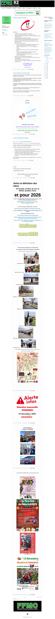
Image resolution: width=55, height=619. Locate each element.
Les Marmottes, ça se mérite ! (48, 33)
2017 (46, 72)
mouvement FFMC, (17, 141)
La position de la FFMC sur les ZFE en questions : (48, 28)
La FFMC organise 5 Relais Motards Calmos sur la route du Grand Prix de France (48, 26)
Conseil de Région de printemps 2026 (21, 73)
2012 (46, 78)
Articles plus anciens (39, 597)
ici (20, 48)
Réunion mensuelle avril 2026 (19, 17)
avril (46, 57)
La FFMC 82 (14, 8)
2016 (46, 73)
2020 (46, 69)
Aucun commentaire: (23, 69)
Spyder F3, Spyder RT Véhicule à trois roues (47, 52)
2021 (46, 68)
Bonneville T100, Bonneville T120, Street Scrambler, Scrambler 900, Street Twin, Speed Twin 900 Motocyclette (48, 49)
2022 (46, 67)
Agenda (23, 8)
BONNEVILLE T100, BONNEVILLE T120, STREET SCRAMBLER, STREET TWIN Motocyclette (48, 45)
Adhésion (19, 8)
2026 (46, 56)
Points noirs (35, 8)
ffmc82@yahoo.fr (4, 29)
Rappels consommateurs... (48, 40)
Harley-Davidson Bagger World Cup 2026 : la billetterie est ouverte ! (48, 37)
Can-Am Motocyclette (47, 42)
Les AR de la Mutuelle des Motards (20, 138)
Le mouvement (8, 8)
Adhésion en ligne (4, 33)
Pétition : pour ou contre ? (48, 23)
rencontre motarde (29, 46)
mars (47, 60)
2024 (46, 64)
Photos (39, 8)
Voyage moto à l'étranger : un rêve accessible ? (48, 35)
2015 (46, 74)
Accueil (3, 8)
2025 (46, 63)
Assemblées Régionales (26, 143)
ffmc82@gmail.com (5, 30)
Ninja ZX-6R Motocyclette (47, 47)
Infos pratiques (28, 8)
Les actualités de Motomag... (47, 31)
